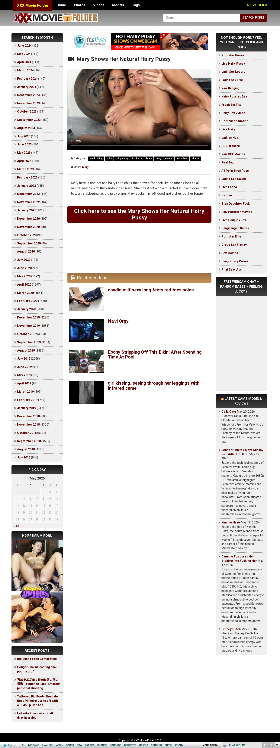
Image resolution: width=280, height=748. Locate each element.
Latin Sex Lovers (233, 71)
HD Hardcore (230, 146)
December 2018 (28, 416)
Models (118, 5)
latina (149, 158)
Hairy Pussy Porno (234, 261)
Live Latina (229, 187)
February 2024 (27, 78)
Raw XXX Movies (233, 154)
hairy (109, 158)
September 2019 (29, 342)
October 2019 (27, 334)
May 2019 (24, 375)
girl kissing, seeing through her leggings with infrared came (154, 386)
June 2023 (24, 144)
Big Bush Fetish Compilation (37, 659)
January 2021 (26, 210)
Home (61, 5)
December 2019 (28, 317)
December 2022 (28, 194)
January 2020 (26, 309)
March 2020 (25, 293)
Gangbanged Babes (235, 228)
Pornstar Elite (231, 236)
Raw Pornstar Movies (236, 212)
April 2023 (24, 161)
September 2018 (29, 441)
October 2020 (27, 235)
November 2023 (28, 103)
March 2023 (25, 169)
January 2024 (26, 87)
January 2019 (26, 408)
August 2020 (26, 251)
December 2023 (28, 95)
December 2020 (28, 218)
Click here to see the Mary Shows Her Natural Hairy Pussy (139, 214)
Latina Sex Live (232, 80)
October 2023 (27, 111)
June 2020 (24, 268)
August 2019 (26, 350)
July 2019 (23, 358)
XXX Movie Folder (32, 5)
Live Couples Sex (233, 220)
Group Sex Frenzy (234, 245)
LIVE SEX (257, 5)
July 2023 (23, 136)
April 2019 (24, 383)
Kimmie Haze (230, 522)
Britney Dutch (231, 629)
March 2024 (25, 70)
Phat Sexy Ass (231, 269)
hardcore (137, 158)
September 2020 (29, 243)
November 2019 (28, 325)
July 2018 (23, 457)
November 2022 (28, 202)
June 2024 (24, 45)
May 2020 (24, 276)
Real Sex (227, 162)
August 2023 (26, 128)
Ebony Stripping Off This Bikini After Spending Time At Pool (155, 354)
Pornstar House (232, 55)
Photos (79, 5)
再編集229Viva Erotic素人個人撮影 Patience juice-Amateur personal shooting (38, 684)
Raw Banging (230, 88)
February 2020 (27, 301)
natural (168, 158)
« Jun (16, 526)
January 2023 (26, 186)
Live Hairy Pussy (233, 63)
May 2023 (24, 152)
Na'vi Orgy (118, 321)
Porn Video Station (234, 121)
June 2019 (24, 367)
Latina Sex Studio (233, 179)
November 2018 (28, 424)
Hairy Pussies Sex (234, 96)
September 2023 (29, 120)
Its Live (226, 195)
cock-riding (96, 158)
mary (158, 158)
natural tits (182, 158)
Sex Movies (229, 253)
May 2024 (24, 54)
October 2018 (27, 433)
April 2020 (24, 284)
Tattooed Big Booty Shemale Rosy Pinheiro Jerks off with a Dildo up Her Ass (37, 701)
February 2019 (27, 400)
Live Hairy (228, 129)
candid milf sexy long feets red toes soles (151, 290)
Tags (136, 5)
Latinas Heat (230, 137)
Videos (98, 5)
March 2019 (25, 391)
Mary (85, 167)
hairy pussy (122, 158)
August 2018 (26, 449)
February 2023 (27, 177)
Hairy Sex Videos (233, 113)
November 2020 (28, 227)
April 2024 (24, 62)
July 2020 (23, 260)
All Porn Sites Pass (235, 170)
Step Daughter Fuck (235, 203)
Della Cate (228, 411)
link (276, 689)
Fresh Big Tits (231, 105)
